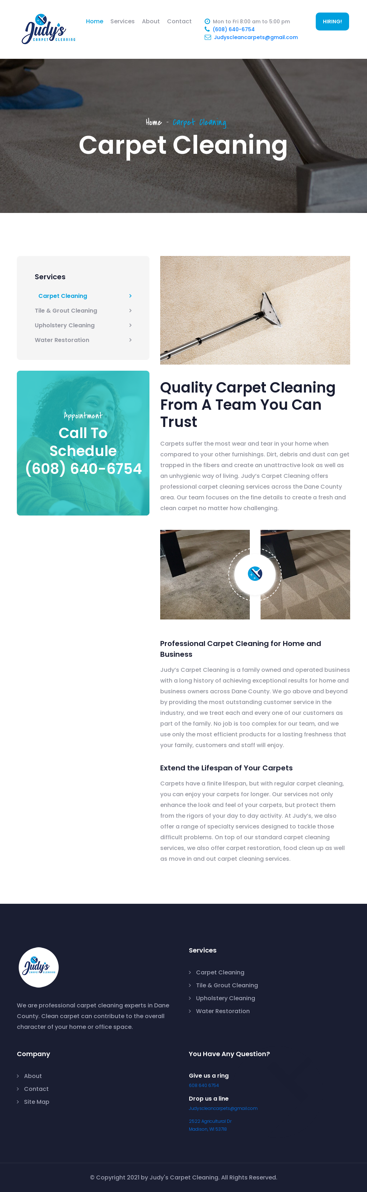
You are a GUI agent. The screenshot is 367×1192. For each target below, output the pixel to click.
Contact (179, 21)
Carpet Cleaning (62, 296)
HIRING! (332, 21)
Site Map (36, 1102)
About (151, 21)
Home (94, 21)
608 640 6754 (204, 1085)
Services (122, 21)
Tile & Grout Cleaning (66, 311)
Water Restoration (62, 340)
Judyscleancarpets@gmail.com (256, 37)
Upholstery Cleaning (65, 325)
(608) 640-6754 (234, 29)
